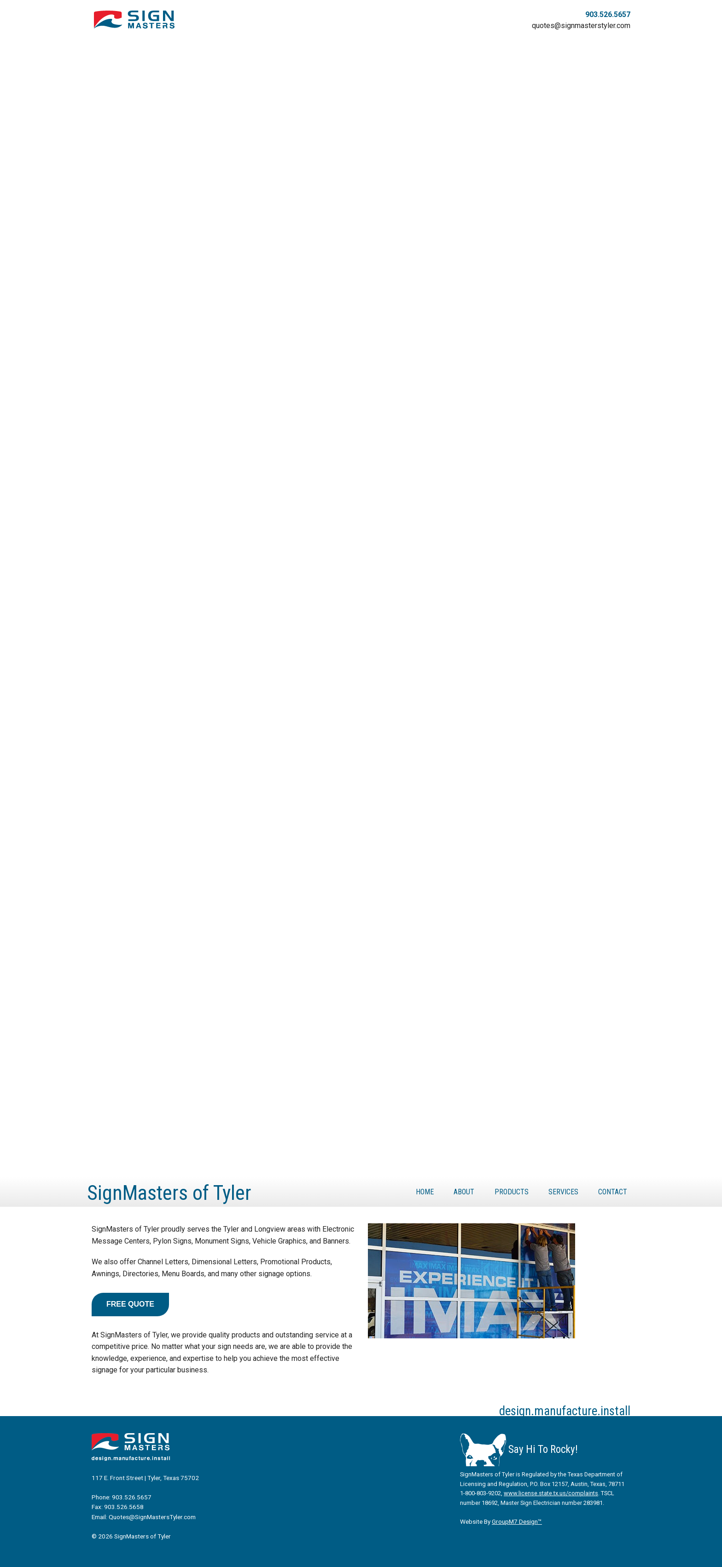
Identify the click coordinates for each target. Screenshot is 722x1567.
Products (512, 1191)
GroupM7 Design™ (517, 1521)
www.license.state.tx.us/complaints (551, 1493)
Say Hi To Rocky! (519, 1449)
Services (563, 1191)
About (464, 1191)
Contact (612, 1191)
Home (425, 1191)
